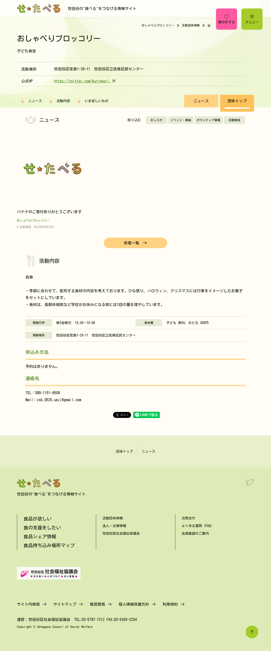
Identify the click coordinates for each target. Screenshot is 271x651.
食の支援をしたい (42, 527)
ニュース (35, 101)
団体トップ (237, 101)
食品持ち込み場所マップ (49, 545)
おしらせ (156, 120)
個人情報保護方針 (134, 604)
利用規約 (170, 604)
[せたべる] (39, 8)
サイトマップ (64, 604)
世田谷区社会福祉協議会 (121, 533)
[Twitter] (250, 482)
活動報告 (234, 120)
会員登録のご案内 (195, 533)
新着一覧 (131, 243)
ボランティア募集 (208, 120)
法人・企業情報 (114, 525)
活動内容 (63, 101)
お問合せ (188, 518)
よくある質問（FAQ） (198, 525)
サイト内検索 (28, 604)
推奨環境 (97, 604)
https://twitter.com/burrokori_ (82, 81)
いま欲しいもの (96, 101)
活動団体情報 (191, 25)
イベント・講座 (180, 120)
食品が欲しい (37, 518)
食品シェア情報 (40, 536)
